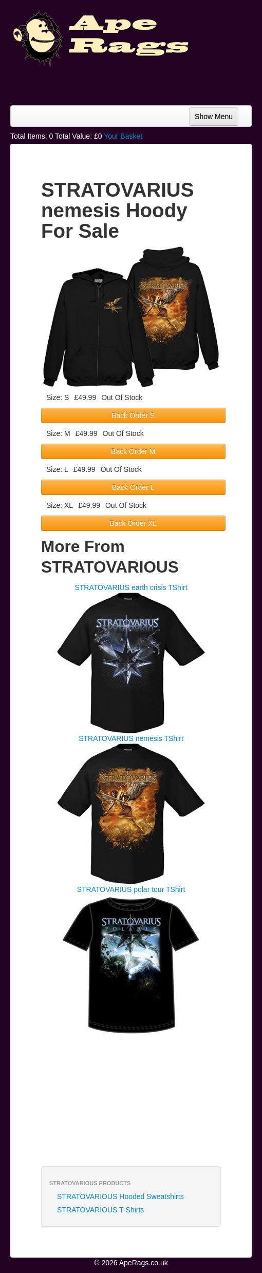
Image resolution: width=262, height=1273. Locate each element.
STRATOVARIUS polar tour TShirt (131, 889)
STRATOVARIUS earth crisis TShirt (130, 587)
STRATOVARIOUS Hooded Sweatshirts (120, 1196)
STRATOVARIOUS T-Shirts (100, 1210)
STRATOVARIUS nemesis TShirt (131, 738)
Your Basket (123, 136)
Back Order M (133, 451)
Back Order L (133, 487)
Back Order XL (133, 523)
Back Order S (133, 415)
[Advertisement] (169, 82)
